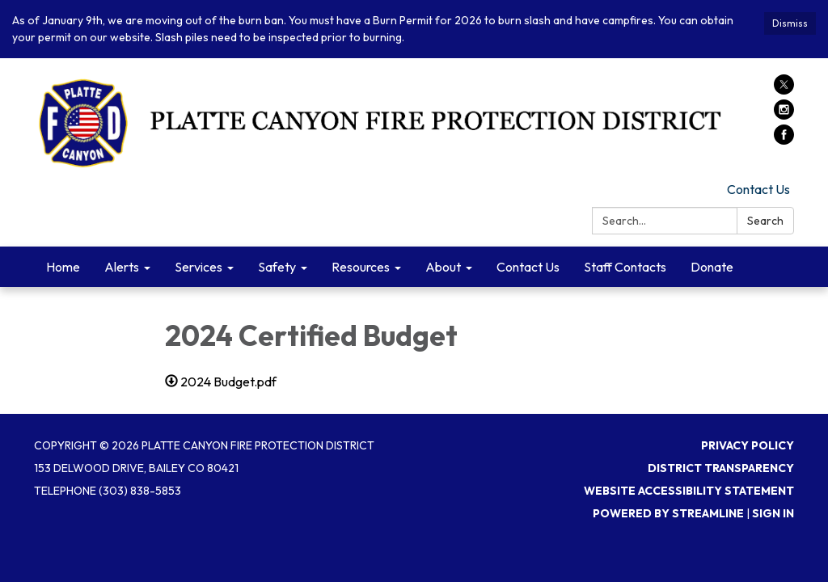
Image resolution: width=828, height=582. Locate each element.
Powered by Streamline (668, 513)
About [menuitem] (443, 267)
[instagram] (784, 115)
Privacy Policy (747, 445)
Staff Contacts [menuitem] (625, 267)
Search (765, 220)
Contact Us (758, 189)
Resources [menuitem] (361, 267)
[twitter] (784, 90)
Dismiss (790, 23)
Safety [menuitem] (277, 267)
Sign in (773, 513)
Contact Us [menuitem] (528, 267)
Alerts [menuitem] (121, 267)
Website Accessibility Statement (689, 490)
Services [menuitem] (198, 267)
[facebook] (784, 140)
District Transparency (721, 468)
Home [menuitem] (63, 267)
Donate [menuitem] (712, 267)
